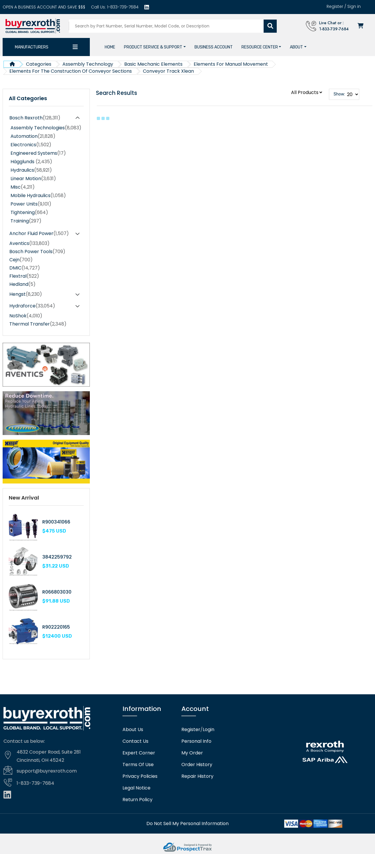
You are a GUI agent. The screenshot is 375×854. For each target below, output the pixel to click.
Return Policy (137, 799)
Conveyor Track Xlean (168, 71)
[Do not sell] (187, 823)
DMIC (24, 268)
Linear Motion (33, 178)
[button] (155, 47)
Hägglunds (31, 161)
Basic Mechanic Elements (153, 64)
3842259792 (57, 557)
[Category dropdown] (75, 47)
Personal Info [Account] (196, 741)
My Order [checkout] (192, 753)
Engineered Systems (38, 153)
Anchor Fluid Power (39, 233)
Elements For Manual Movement (231, 64)
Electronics (30, 144)
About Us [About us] (132, 729)
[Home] (110, 47)
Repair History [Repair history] (197, 776)
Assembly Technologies (45, 127)
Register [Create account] (335, 6)
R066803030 (56, 592)
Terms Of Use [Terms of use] (138, 764)
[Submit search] (270, 26)
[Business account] (44, 7)
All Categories (28, 98)
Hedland (22, 284)
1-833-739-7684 (122, 7)
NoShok (25, 315)
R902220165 (56, 627)
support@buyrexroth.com (47, 771)
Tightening (29, 212)
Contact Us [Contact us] (135, 741)
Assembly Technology (87, 64)
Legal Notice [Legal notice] (136, 788)
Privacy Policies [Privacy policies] (139, 776)
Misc (22, 187)
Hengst (25, 294)
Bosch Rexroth (34, 117)
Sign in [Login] (354, 6)
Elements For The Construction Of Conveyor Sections (70, 71)
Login (208, 729)
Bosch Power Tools (37, 251)
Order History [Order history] (196, 764)
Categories (38, 64)
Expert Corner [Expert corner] (138, 753)
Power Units (30, 204)
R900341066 (56, 522)
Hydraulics (31, 170)
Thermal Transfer (37, 324)
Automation (32, 136)
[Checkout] (361, 26)
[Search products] (166, 26)
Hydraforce (32, 305)
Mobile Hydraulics (38, 195)
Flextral (24, 276)
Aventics (29, 243)
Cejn (21, 259)
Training (25, 221)
